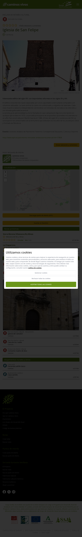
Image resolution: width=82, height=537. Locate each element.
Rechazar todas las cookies (41, 278)
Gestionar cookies (41, 273)
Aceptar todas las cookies (40, 284)
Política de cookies (35, 268)
